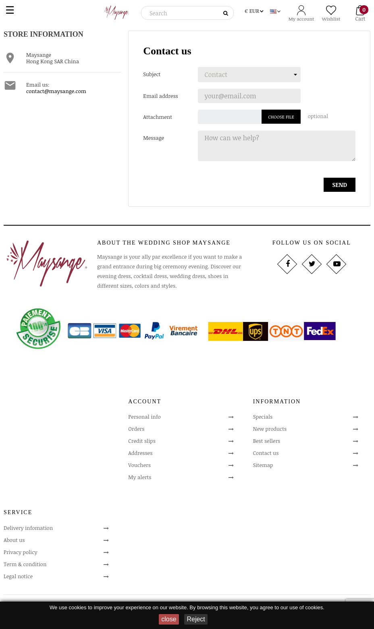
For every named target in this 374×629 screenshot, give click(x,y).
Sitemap (263, 465)
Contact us (266, 453)
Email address (160, 95)
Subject (151, 74)
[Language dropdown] (275, 9)
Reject (196, 619)
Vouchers (139, 465)
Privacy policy (20, 552)
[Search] (186, 13)
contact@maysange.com (56, 91)
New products (270, 428)
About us (14, 540)
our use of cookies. (302, 607)
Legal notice (18, 576)
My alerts (139, 477)
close (168, 619)
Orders (136, 428)
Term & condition (25, 564)
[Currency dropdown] (253, 9)
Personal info (144, 416)
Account (144, 402)
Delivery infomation (28, 527)
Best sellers (266, 440)
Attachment (157, 116)
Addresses (140, 453)
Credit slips (142, 440)
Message (153, 137)
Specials (263, 416)
